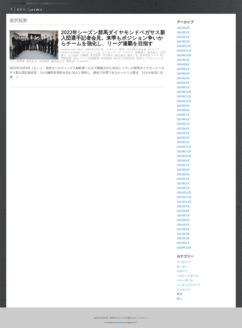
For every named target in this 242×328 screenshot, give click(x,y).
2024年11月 (184, 50)
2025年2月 (183, 36)
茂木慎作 (44, 61)
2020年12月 (184, 247)
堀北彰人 (152, 52)
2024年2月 (183, 82)
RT (136, 322)
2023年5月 (183, 123)
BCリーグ (154, 49)
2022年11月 (184, 151)
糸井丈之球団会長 (124, 58)
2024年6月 (183, 68)
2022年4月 (183, 174)
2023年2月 (183, 137)
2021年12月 (184, 192)
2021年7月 (183, 215)
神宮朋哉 (106, 58)
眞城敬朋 (93, 58)
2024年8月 (183, 64)
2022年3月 (183, 178)
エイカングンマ (111, 52)
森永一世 (132, 55)
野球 (122, 49)
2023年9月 (183, 105)
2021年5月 (183, 224)
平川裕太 (108, 55)
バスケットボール (187, 275)
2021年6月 (183, 219)
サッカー (182, 266)
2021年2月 (183, 238)
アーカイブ (183, 262)
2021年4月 (183, 229)
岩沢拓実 (95, 55)
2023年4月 (183, 128)
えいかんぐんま (91, 52)
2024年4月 (183, 73)
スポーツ (111, 49)
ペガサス (128, 52)
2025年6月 (183, 27)
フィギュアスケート (189, 284)
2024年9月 (183, 59)
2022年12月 (184, 146)
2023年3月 (183, 133)
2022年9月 (183, 160)
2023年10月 (184, 101)
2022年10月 (184, 155)
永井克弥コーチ (149, 55)
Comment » (83, 61)
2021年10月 (184, 201)
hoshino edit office (72, 49)
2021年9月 (183, 206)
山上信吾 (73, 55)
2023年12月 (184, 91)
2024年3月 (183, 78)
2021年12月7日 (94, 49)
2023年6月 (183, 119)
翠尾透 (21, 61)
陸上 (179, 298)
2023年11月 (184, 96)
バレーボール (185, 280)
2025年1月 (183, 41)
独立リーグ (80, 58)
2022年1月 (183, 187)
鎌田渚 (70, 61)
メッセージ (183, 289)
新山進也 (120, 55)
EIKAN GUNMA (70, 52)
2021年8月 (183, 210)
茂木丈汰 (31, 61)
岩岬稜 (84, 55)
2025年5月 (183, 32)
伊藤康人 (140, 52)
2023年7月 (183, 114)
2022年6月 (183, 169)
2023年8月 (183, 110)
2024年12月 (184, 45)
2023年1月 (183, 142)
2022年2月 (183, 183)
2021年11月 (184, 197)
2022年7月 (183, 165)
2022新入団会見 (136, 49)
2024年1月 (183, 87)
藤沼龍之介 (58, 61)
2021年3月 (183, 233)
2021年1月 (183, 242)
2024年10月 (184, 55)
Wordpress (120, 322)
